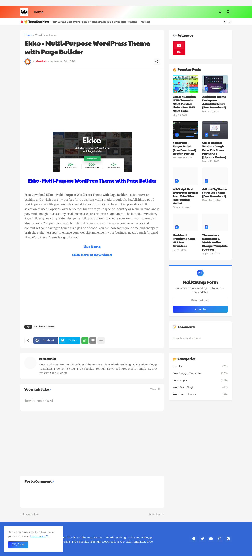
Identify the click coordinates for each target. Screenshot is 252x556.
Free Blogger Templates (200, 374)
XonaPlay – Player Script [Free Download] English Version (184, 148)
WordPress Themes (46, 35)
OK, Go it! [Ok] (18, 544)
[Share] (157, 61)
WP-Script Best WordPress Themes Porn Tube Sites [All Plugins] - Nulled (101, 21)
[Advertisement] (92, 100)
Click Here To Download (92, 255)
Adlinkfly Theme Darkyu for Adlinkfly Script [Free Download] (214, 102)
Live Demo (92, 246)
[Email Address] (200, 300)
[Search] (228, 12)
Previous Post (31, 514)
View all (155, 389)
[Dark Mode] (220, 12)
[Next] (230, 22)
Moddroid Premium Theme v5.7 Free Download (184, 240)
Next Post (155, 514)
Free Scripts (200, 380)
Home (38, 12)
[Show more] (101, 340)
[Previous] (225, 22)
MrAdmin (47, 358)
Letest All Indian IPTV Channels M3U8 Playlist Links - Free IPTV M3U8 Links (184, 104)
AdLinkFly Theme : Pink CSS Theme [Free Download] (214, 192)
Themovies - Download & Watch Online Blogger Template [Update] (215, 242)
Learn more (37, 536)
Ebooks (200, 366)
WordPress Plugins (200, 387)
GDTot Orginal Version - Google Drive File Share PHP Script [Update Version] (214, 150)
